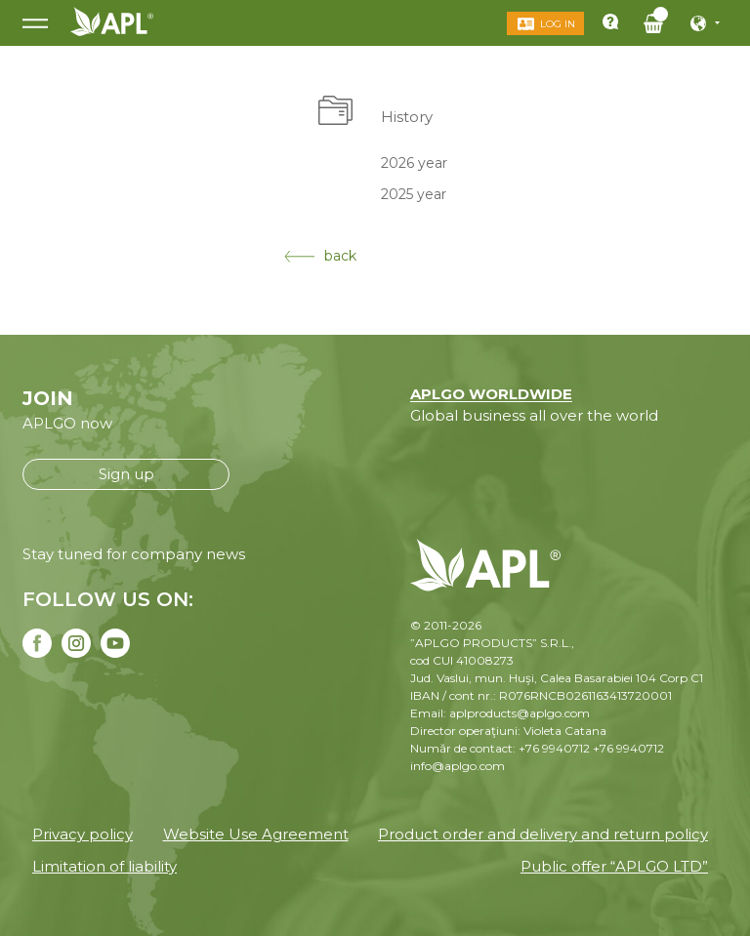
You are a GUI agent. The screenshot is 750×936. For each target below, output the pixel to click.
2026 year (414, 162)
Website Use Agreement (256, 834)
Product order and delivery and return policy (543, 834)
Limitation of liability (104, 866)
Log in (557, 24)
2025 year (413, 194)
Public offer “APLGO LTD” (614, 866)
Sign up (126, 474)
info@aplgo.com (457, 765)
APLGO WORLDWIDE (491, 394)
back (320, 256)
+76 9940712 (628, 748)
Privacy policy (82, 834)
